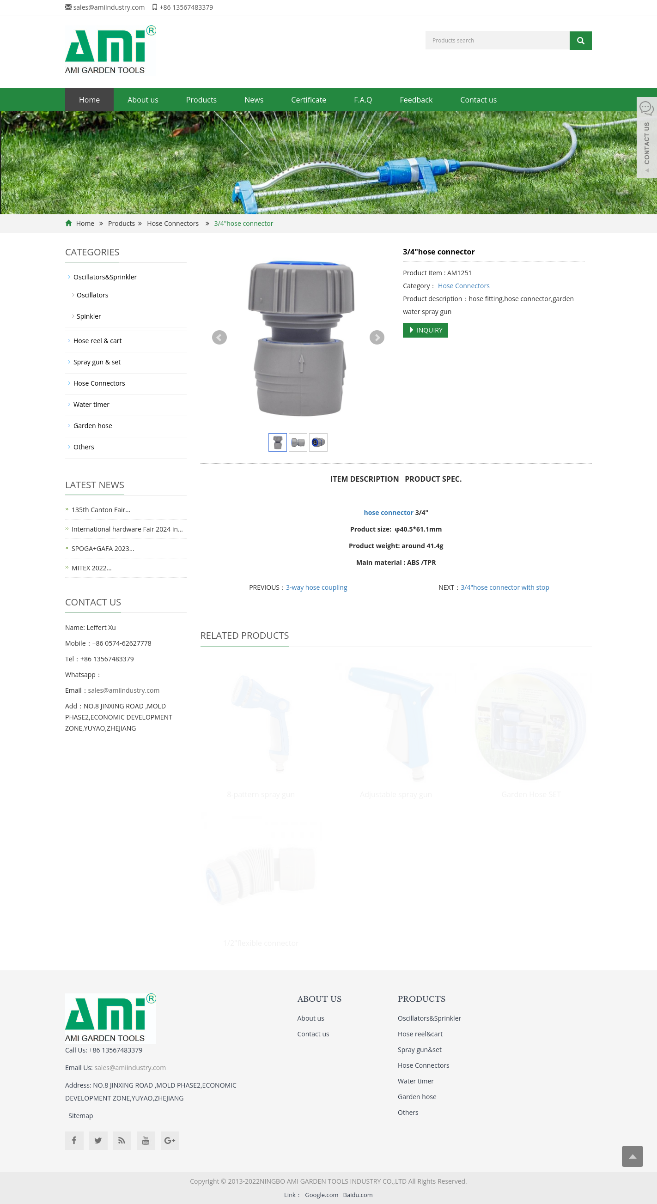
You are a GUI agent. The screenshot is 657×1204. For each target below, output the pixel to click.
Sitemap (80, 1115)
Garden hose (92, 425)
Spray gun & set (97, 361)
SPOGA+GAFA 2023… (103, 548)
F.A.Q (363, 100)
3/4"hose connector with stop (505, 587)
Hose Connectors (173, 223)
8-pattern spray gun (261, 794)
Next (377, 337)
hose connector (389, 512)
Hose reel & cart (97, 340)
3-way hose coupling (316, 587)
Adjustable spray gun (396, 794)
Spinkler (89, 316)
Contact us (478, 100)
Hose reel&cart (420, 1033)
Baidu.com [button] (358, 1195)
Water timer (91, 404)
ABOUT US (319, 999)
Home (89, 100)
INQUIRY (425, 330)
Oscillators (92, 294)
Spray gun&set (420, 1049)
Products (201, 100)
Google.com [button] (321, 1195)
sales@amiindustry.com (109, 7)
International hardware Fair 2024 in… (127, 529)
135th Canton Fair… (101, 509)
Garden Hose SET (530, 794)
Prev (219, 337)
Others (83, 446)
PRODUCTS (421, 999)
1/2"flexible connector (261, 943)
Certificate (308, 100)
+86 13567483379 (186, 7)
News (253, 100)
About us (143, 100)
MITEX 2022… (92, 567)
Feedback (416, 100)
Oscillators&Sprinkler (105, 276)
